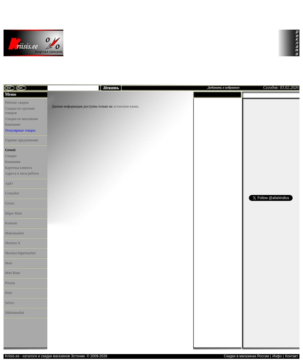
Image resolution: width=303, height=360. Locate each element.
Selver (9, 303)
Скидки (11, 156)
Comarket (12, 193)
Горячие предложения (21, 140)
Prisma (10, 283)
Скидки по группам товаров (25, 110)
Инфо (277, 356)
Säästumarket (14, 313)
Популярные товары (20, 130)
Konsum (11, 223)
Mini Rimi (12, 273)
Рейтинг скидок (25, 102)
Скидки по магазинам (25, 119)
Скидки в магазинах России (246, 356)
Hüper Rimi (13, 213)
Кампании (12, 124)
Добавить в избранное (223, 87)
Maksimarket (14, 233)
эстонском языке (125, 106)
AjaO (9, 183)
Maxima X (12, 243)
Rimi (8, 293)
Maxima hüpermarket (20, 253)
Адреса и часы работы (22, 173)
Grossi (9, 203)
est (9, 88)
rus (20, 88)
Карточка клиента (18, 168)
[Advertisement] (120, 42)
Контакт (291, 356)
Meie (8, 263)
